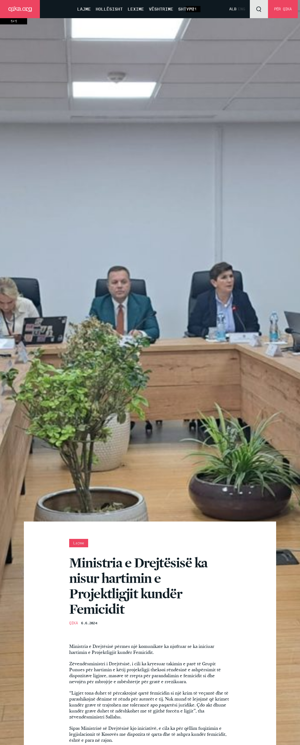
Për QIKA (283, 9)
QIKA (73, 623)
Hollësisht (109, 9)
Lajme (84, 9)
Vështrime (161, 9)
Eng (241, 9)
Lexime (136, 9)
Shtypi (186, 9)
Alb (233, 9)
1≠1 (13, 21)
